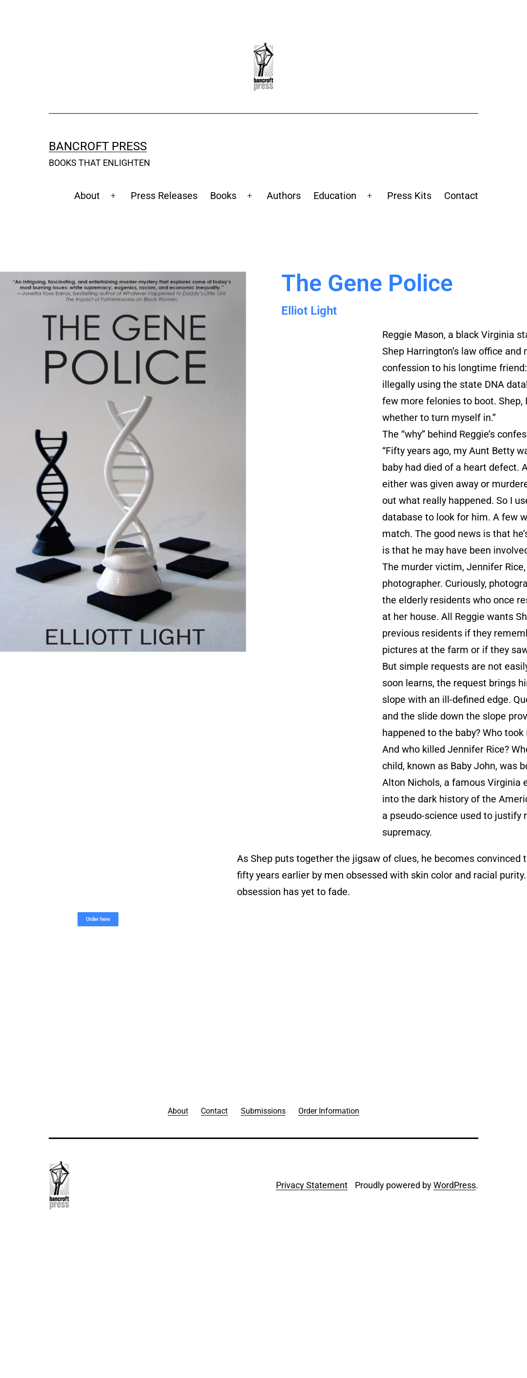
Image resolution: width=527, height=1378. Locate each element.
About (87, 195)
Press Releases (164, 195)
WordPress (454, 1185)
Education (334, 195)
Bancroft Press (98, 146)
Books (223, 195)
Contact (461, 195)
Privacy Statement (312, 1185)
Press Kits (409, 195)
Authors (284, 195)
